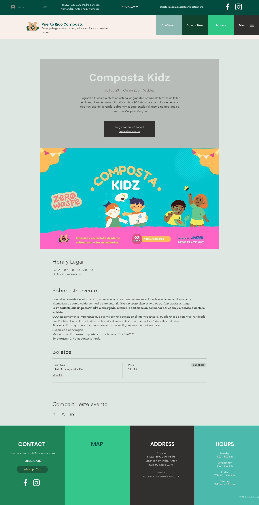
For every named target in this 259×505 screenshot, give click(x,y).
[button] (48, 6)
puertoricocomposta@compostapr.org (33, 453)
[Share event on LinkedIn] (72, 414)
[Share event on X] (63, 414)
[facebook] (227, 7)
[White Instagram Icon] (238, 7)
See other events (129, 131)
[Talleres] (221, 25)
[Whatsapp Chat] (32, 469)
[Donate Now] (195, 25)
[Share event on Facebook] (54, 414)
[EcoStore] (169, 25)
